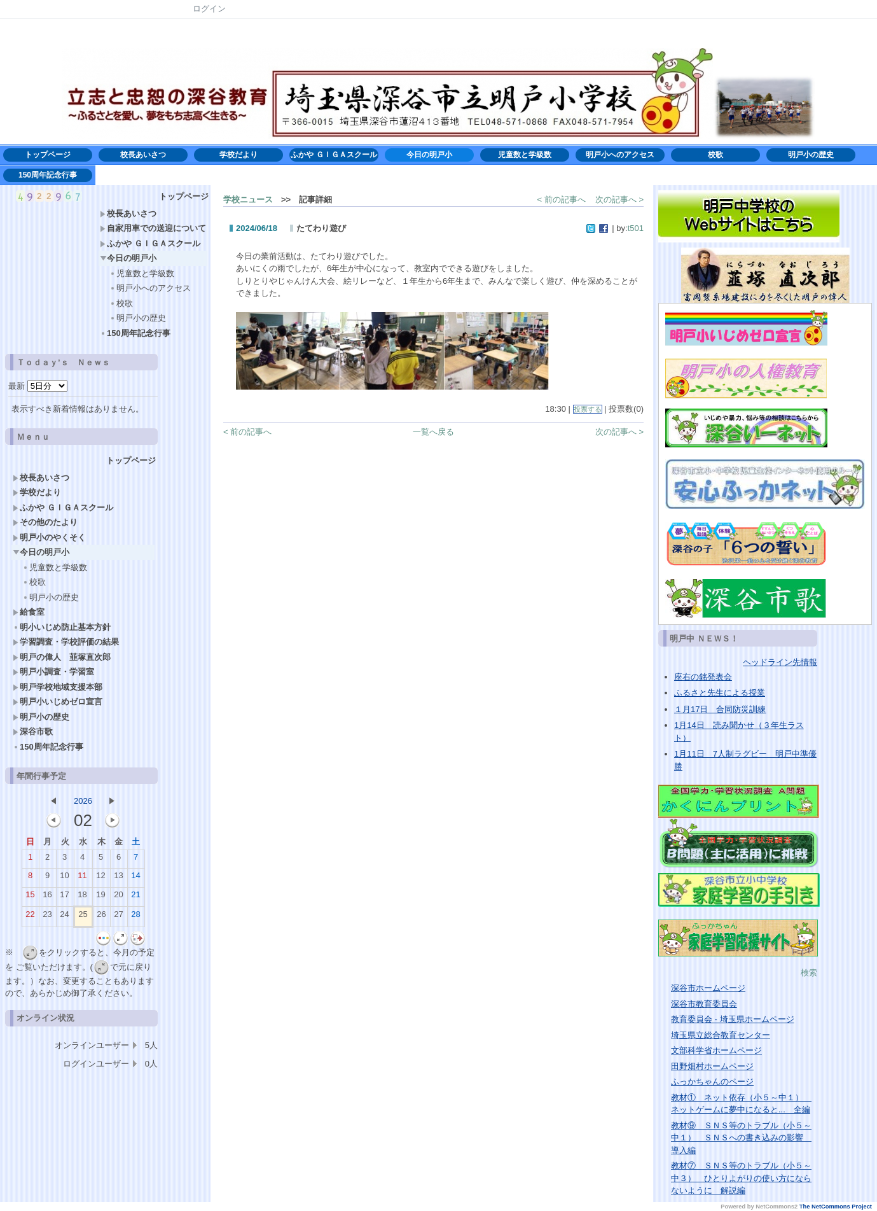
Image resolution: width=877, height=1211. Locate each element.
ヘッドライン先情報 (780, 662)
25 (82, 917)
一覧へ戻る (433, 432)
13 (118, 878)
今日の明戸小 (429, 154)
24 (64, 917)
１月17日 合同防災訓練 (720, 709)
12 (100, 878)
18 (82, 897)
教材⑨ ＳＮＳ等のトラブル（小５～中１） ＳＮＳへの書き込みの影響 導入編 (741, 1138)
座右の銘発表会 (703, 677)
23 (47, 917)
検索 (809, 972)
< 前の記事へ (561, 199)
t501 (636, 228)
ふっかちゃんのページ (712, 1081)
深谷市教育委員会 (704, 1004)
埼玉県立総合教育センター (720, 1035)
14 (135, 878)
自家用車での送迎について (153, 228)
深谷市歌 (33, 731)
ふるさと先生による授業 (719, 692)
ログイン (209, 8)
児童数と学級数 (524, 154)
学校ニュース (248, 199)
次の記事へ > (619, 199)
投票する (588, 409)
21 (135, 897)
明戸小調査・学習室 (53, 671)
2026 (83, 801)
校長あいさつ (143, 154)
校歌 (715, 154)
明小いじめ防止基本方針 (66, 627)
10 (64, 878)
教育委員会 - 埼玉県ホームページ (732, 1019)
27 (118, 917)
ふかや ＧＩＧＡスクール (333, 154)
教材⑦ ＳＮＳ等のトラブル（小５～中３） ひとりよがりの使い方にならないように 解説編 (741, 1178)
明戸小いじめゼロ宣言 (57, 701)
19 (100, 897)
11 (82, 878)
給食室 (29, 612)
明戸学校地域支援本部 (57, 687)
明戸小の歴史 (811, 154)
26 (101, 917)
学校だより (242, 154)
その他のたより (45, 522)
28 (135, 917)
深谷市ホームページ (708, 988)
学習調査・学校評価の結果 (66, 642)
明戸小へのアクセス (620, 154)
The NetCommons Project (835, 1206)
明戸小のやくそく (49, 537)
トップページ (48, 154)
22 (29, 917)
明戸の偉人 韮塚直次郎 (62, 657)
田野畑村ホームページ (712, 1066)
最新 (37, 386)
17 (64, 897)
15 (29, 897)
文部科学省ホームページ (716, 1050)
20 (118, 897)
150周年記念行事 (47, 175)
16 (47, 897)
